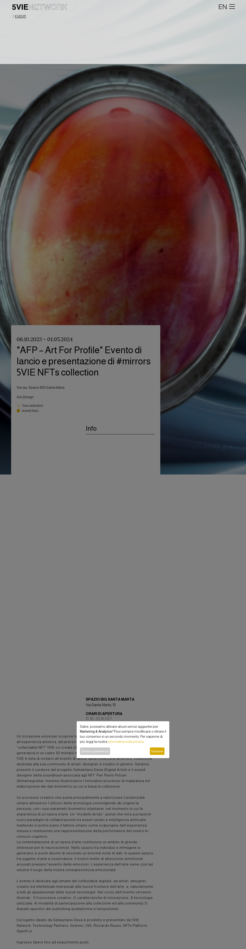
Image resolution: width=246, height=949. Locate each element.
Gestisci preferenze (95, 751)
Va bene (157, 751)
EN (222, 6)
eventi (20, 16)
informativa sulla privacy (126, 742)
